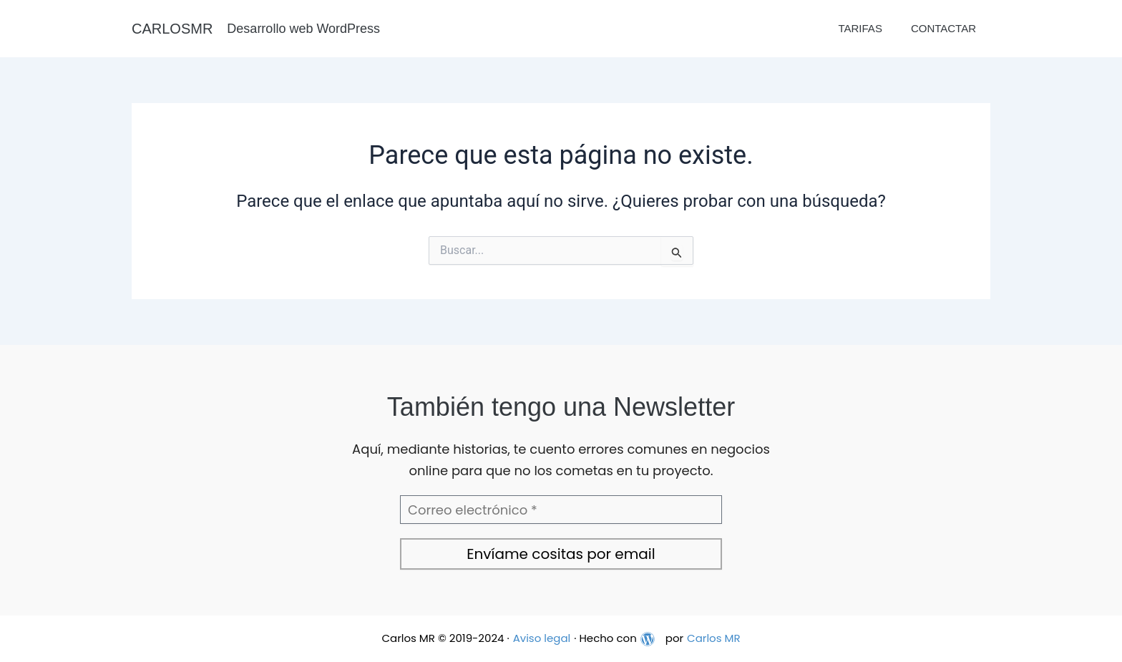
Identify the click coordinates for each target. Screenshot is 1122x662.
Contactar (943, 28)
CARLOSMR (172, 28)
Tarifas (860, 28)
